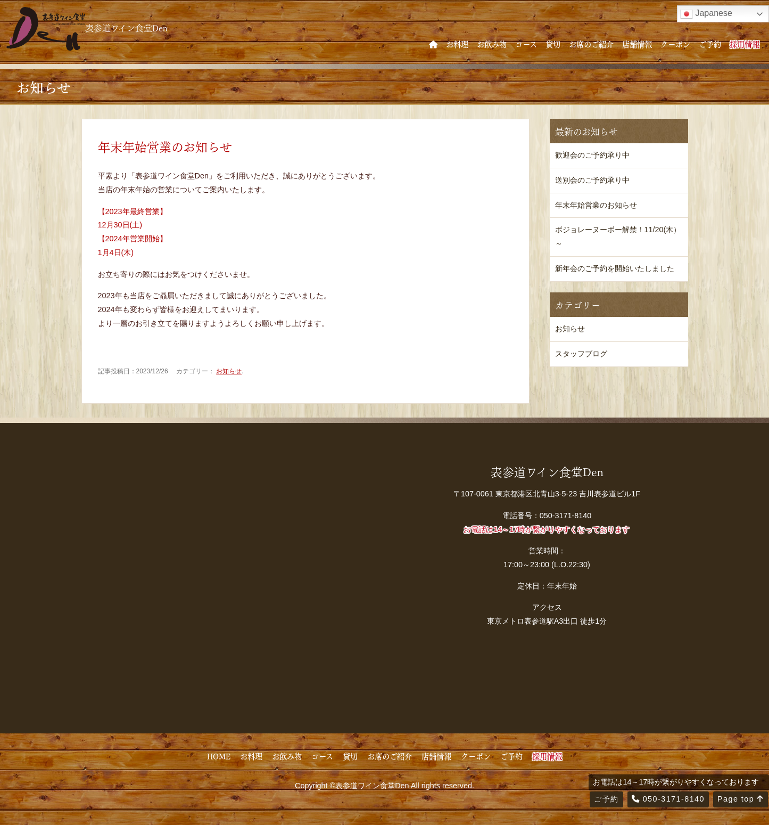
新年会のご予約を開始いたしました (614, 268)
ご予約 (710, 44)
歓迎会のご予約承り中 (592, 155)
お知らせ (229, 371)
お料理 (457, 44)
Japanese (706, 13)
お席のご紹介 (591, 44)
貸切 (552, 44)
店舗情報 (637, 44)
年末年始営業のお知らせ (596, 205)
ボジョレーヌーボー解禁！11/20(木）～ (618, 236)
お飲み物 (492, 44)
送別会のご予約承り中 (592, 180)
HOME (218, 756)
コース (526, 44)
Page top (740, 799)
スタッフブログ (581, 353)
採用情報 (744, 44)
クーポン (675, 44)
